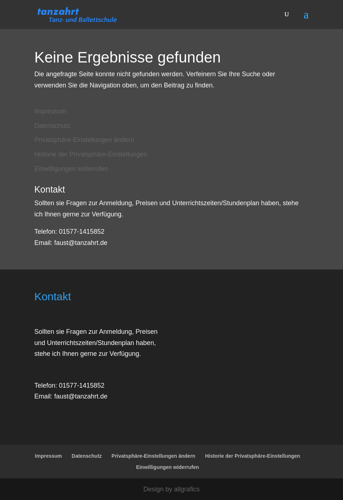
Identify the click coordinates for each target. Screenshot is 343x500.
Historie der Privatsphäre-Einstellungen (90, 154)
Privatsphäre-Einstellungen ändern (84, 139)
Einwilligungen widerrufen (71, 168)
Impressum (50, 111)
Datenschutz (52, 125)
